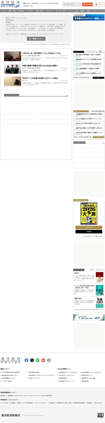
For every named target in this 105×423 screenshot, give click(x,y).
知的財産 (51, 403)
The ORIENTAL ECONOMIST (11, 372)
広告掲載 (12, 403)
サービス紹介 (4, 403)
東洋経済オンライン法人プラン (68, 372)
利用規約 (89, 403)
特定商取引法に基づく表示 (64, 403)
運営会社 (3, 395)
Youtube (43, 360)
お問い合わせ (98, 403)
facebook (26, 360)
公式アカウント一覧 (20, 395)
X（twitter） (32, 360)
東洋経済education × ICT (9, 375)
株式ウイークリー (34, 378)
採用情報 (10, 395)
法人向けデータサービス (66, 375)
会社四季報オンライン (8, 378)
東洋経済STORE (34, 372)
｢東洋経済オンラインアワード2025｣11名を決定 (45, 3)
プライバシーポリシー (41, 403)
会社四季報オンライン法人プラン (92, 372)
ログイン (100, 4)
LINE (37, 360)
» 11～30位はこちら (98, 77)
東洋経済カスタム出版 (88, 378)
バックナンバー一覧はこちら (93, 236)
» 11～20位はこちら (98, 137)
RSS (49, 360)
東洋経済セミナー (87, 375)
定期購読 (89, 231)
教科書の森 (85, 381)
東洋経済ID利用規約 (79, 403)
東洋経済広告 (63, 378)
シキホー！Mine (7, 381)
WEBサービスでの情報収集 (25, 403)
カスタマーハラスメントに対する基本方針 (40, 395)
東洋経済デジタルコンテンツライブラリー (42, 375)
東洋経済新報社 (11, 415)
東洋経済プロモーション (66, 381)
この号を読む (89, 227)
